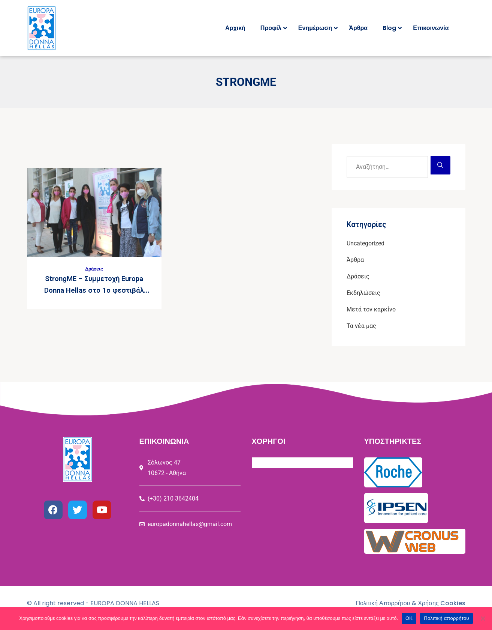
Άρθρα (355, 259)
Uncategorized (365, 243)
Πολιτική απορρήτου (446, 618)
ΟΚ (409, 618)
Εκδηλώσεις (363, 292)
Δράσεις (94, 269)
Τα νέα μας (361, 325)
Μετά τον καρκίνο (371, 309)
